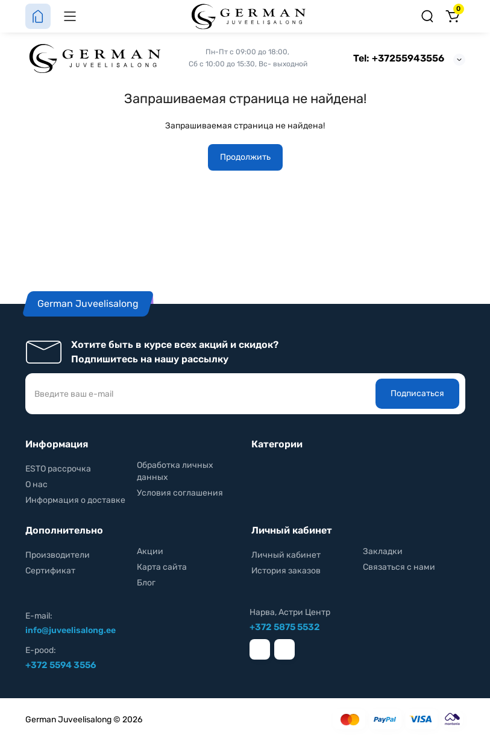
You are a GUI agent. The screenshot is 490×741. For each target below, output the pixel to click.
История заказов (286, 571)
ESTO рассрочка (58, 469)
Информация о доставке (75, 500)
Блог (146, 583)
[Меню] (70, 16)
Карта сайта (162, 567)
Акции (150, 551)
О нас (36, 484)
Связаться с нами (399, 567)
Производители (57, 555)
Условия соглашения (180, 493)
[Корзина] (452, 16)
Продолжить (245, 157)
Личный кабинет (286, 555)
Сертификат (50, 571)
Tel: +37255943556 (398, 58)
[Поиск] (427, 16)
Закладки (383, 551)
